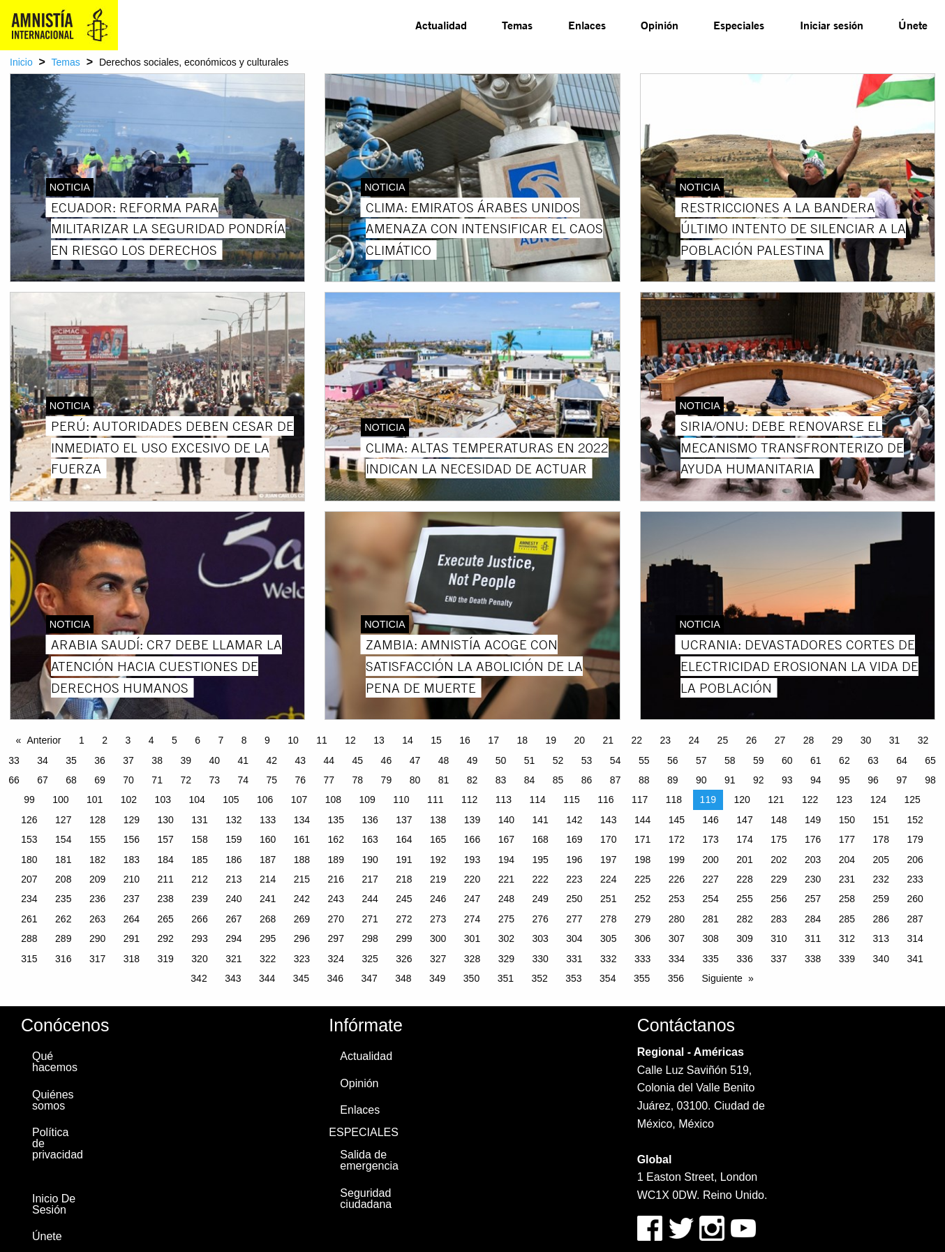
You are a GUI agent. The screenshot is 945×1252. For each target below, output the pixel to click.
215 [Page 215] (302, 879)
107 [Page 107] (299, 799)
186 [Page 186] (233, 859)
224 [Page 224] (608, 879)
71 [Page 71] (157, 780)
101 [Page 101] (95, 799)
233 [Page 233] (915, 879)
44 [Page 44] (329, 760)
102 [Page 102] (129, 799)
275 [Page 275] (506, 919)
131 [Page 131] (199, 819)
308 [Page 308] (711, 938)
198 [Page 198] (642, 859)
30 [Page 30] (866, 740)
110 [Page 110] (401, 799)
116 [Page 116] (605, 799)
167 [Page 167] (506, 839)
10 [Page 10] (293, 740)
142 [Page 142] (574, 819)
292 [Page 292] (166, 938)
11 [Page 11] (321, 740)
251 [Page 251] (608, 898)
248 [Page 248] (506, 898)
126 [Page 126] (29, 819)
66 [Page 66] (14, 780)
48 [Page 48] (443, 760)
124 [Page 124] (878, 799)
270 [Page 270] (336, 919)
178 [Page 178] (881, 839)
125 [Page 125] (912, 799)
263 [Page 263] (97, 919)
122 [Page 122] (810, 799)
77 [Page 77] (329, 780)
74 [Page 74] (242, 780)
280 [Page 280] (677, 919)
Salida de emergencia (369, 1160)
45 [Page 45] (358, 760)
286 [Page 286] (881, 919)
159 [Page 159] (233, 839)
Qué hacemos (54, 1061)
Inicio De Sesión (53, 1204)
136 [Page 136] (370, 819)
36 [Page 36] (99, 760)
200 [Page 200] (711, 859)
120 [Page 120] (742, 799)
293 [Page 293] (199, 938)
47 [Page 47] (415, 760)
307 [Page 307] (677, 938)
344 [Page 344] (267, 978)
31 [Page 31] (894, 740)
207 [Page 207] (29, 879)
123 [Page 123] (844, 799)
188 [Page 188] (302, 859)
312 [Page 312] (847, 938)
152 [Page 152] (915, 819)
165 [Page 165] (438, 839)
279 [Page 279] (642, 919)
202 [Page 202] (779, 859)
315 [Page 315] (29, 958)
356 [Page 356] (676, 978)
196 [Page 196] (574, 859)
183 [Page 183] (132, 859)
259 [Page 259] (881, 898)
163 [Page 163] (370, 839)
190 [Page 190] (370, 859)
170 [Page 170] (608, 839)
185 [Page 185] (199, 859)
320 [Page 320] (199, 958)
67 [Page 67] (42, 780)
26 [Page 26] (751, 740)
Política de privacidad (57, 1143)
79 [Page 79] (386, 780)
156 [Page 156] (132, 839)
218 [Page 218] (404, 879)
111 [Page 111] (435, 799)
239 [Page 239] (199, 898)
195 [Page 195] (540, 859)
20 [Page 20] (579, 740)
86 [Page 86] (587, 780)
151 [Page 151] (881, 819)
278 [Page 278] (608, 919)
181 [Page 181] (63, 859)
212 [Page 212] (199, 879)
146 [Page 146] (711, 819)
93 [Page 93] (787, 780)
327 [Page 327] (438, 958)
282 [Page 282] (744, 919)
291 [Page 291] (132, 938)
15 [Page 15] (436, 740)
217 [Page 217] (370, 879)
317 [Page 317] (97, 958)
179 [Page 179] (915, 839)
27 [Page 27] (780, 740)
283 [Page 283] (779, 919)
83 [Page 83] (501, 780)
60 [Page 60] (787, 760)
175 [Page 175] (779, 839)
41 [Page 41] (242, 760)
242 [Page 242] (302, 898)
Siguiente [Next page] (722, 978)
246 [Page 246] (438, 898)
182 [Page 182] (97, 859)
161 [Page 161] (302, 839)
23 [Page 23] (665, 740)
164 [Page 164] (404, 839)
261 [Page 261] (29, 919)
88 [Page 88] (644, 780)
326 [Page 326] (404, 958)
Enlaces (587, 24)
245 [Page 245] (404, 898)
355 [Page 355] (642, 978)
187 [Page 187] (268, 859)
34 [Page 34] (42, 760)
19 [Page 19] (550, 740)
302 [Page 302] (506, 938)
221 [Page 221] (506, 879)
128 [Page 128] (97, 819)
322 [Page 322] (268, 958)
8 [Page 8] (244, 740)
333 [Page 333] (642, 958)
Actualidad (441, 24)
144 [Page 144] (642, 819)
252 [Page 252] (642, 898)
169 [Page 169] (574, 839)
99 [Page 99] (29, 799)
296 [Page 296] (302, 938)
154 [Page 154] (63, 839)
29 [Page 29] (837, 740)
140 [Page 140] (506, 819)
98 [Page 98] (930, 780)
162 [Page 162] (336, 839)
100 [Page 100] (60, 799)
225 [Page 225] (642, 879)
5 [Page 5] (174, 740)
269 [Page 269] (302, 919)
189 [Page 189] (336, 859)
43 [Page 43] (300, 760)
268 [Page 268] (268, 919)
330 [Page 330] (540, 958)
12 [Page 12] (350, 740)
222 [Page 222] (540, 879)
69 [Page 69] (99, 780)
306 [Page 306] (642, 938)
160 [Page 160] (268, 839)
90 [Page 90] (701, 780)
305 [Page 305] (608, 938)
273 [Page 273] (438, 919)
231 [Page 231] (847, 879)
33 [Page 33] (14, 760)
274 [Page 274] (472, 919)
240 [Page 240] (233, 898)
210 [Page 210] (132, 879)
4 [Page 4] (151, 740)
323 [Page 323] (302, 958)
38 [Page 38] (157, 760)
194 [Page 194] (506, 859)
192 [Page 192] (438, 859)
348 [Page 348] (403, 978)
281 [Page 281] (711, 919)
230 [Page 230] (813, 879)
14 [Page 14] (407, 740)
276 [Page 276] (540, 919)
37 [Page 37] (128, 760)
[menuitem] (441, 25)
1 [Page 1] (81, 740)
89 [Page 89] (672, 780)
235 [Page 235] (63, 898)
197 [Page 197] (608, 859)
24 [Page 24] (694, 740)
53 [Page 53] (587, 760)
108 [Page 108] (333, 799)
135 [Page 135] (336, 819)
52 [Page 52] (558, 760)
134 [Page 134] (302, 819)
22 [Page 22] (637, 740)
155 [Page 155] (97, 839)
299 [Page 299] (404, 938)
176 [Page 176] (813, 839)
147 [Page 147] (744, 819)
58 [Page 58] (730, 760)
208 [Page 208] (63, 879)
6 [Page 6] (197, 740)
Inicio (21, 62)
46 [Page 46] (386, 760)
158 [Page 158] (199, 839)
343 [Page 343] (233, 978)
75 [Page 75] (271, 780)
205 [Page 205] (881, 859)
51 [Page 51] (529, 760)
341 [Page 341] (915, 958)
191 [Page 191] (404, 859)
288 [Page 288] (29, 938)
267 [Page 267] (233, 919)
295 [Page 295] (268, 938)
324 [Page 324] (336, 958)
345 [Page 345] (301, 978)
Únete (913, 24)
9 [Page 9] (267, 740)
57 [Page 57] (701, 760)
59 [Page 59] (758, 760)
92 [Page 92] (758, 780)
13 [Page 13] (379, 740)
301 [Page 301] (472, 938)
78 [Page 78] (358, 780)
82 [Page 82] (472, 780)
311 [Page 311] (813, 938)
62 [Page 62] (844, 760)
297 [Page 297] (336, 938)
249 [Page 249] (540, 898)
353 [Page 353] (573, 978)
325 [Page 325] (370, 958)
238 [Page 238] (166, 898)
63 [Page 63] (873, 760)
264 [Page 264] (132, 919)
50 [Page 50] (501, 760)
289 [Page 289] (63, 938)
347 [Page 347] (369, 978)
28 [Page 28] (808, 740)
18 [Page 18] (522, 740)
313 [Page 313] (881, 938)
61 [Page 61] (815, 760)
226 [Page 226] (677, 879)
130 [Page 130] (166, 819)
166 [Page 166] (472, 839)
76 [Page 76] (300, 780)
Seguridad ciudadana (366, 1198)
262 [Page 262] (63, 919)
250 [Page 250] (574, 898)
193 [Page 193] (472, 859)
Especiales (738, 24)
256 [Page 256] (779, 898)
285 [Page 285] (847, 919)
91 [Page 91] (730, 780)
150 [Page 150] (847, 819)
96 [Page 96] (873, 780)
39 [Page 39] (185, 760)
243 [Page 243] (336, 898)
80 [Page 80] (415, 780)
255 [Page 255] (744, 898)
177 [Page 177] (847, 839)
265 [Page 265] (166, 919)
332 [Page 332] (608, 958)
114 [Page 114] (538, 799)
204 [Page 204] (847, 859)
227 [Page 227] (711, 879)
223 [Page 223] (574, 879)
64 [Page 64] (901, 760)
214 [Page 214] (268, 879)
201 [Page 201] (744, 859)
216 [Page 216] (336, 879)
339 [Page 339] (847, 958)
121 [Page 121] (776, 799)
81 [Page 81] (443, 780)
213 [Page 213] (233, 879)
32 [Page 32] (923, 740)
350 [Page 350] (471, 978)
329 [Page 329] (506, 958)
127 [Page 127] (63, 819)
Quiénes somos (53, 1100)
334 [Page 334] (677, 958)
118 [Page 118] (674, 799)
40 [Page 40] (214, 760)
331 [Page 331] (574, 958)
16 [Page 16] (464, 740)
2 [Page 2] (104, 740)
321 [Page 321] (233, 958)
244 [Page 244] (370, 898)
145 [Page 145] (677, 819)
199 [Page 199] (677, 859)
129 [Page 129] (132, 819)
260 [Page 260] (915, 898)
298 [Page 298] (370, 938)
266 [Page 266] (199, 919)
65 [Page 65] (930, 760)
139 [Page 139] (472, 819)
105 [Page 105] (231, 799)
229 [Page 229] (779, 879)
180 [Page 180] (29, 859)
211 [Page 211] (166, 879)
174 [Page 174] (744, 839)
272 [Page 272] (404, 919)
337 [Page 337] (779, 958)
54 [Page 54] (615, 760)
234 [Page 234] (29, 898)
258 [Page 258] (847, 898)
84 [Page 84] (529, 780)
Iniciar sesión (831, 24)
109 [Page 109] (367, 799)
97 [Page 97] (901, 780)
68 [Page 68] (71, 780)
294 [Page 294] (233, 938)
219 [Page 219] (438, 879)
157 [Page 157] (166, 839)
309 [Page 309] (744, 938)
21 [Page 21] (607, 740)
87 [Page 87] (615, 780)
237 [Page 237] (132, 898)
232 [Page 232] (881, 879)
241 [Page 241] (268, 898)
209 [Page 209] (97, 879)
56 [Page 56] (672, 760)
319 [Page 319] (166, 958)
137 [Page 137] (404, 819)
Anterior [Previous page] (44, 740)
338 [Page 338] (813, 958)
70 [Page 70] (128, 780)
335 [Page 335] (711, 958)
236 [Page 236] (97, 898)
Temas (517, 24)
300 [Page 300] (438, 938)
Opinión (659, 24)
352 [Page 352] (539, 978)
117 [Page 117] (640, 799)
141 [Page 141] (540, 819)
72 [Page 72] (185, 780)
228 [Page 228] (744, 879)
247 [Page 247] (472, 898)
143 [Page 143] (608, 819)
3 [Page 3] (128, 740)
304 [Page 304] (574, 938)
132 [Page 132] (233, 819)
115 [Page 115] (571, 799)
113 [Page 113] (504, 799)
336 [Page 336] (744, 958)
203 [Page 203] (813, 859)
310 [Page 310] (779, 938)
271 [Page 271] (370, 919)
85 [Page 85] (558, 780)
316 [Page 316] (63, 958)
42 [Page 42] (271, 760)
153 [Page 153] (29, 839)
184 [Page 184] (166, 859)
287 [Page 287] (915, 919)
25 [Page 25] (723, 740)
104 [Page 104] (196, 799)
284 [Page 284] (813, 919)
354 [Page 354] (608, 978)
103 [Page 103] (163, 799)
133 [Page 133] (268, 819)
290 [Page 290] (97, 938)
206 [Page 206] (915, 859)
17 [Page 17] (493, 740)
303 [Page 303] (540, 938)
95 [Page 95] (844, 780)
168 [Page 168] (540, 839)
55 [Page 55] (644, 760)
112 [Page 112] (469, 799)
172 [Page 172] (677, 839)
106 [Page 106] (265, 799)
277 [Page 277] (574, 919)
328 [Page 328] (472, 958)
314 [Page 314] (915, 938)
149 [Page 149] (813, 819)
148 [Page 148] (779, 819)
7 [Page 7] (220, 740)
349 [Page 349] (437, 978)
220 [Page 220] (472, 879)
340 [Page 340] (881, 958)
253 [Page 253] (677, 898)
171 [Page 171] (642, 839)
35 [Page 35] (71, 760)
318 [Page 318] (132, 958)
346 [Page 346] (335, 978)
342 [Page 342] (199, 978)
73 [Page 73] (214, 780)
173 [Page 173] (711, 839)
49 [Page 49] (472, 760)
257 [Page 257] (813, 898)
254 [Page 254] (711, 898)
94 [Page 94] (815, 780)
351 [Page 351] (506, 978)
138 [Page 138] (438, 819)
